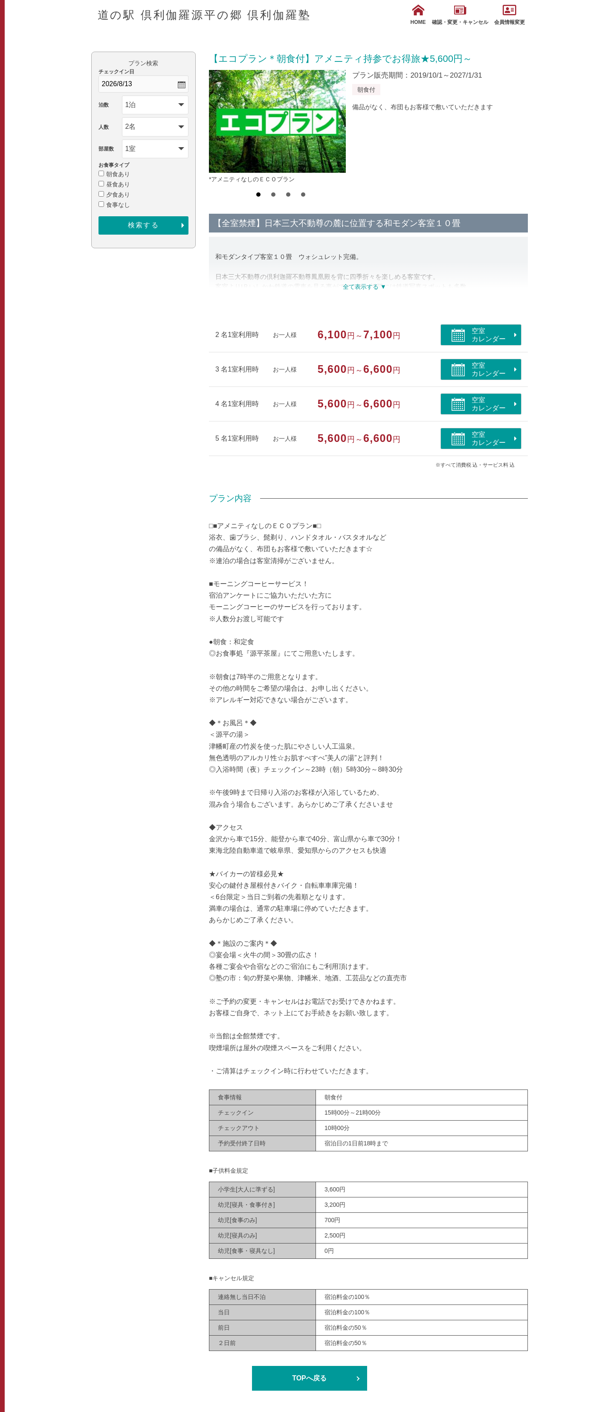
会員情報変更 (509, 14)
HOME (418, 14)
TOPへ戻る (309, 1378)
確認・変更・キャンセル (460, 14)
